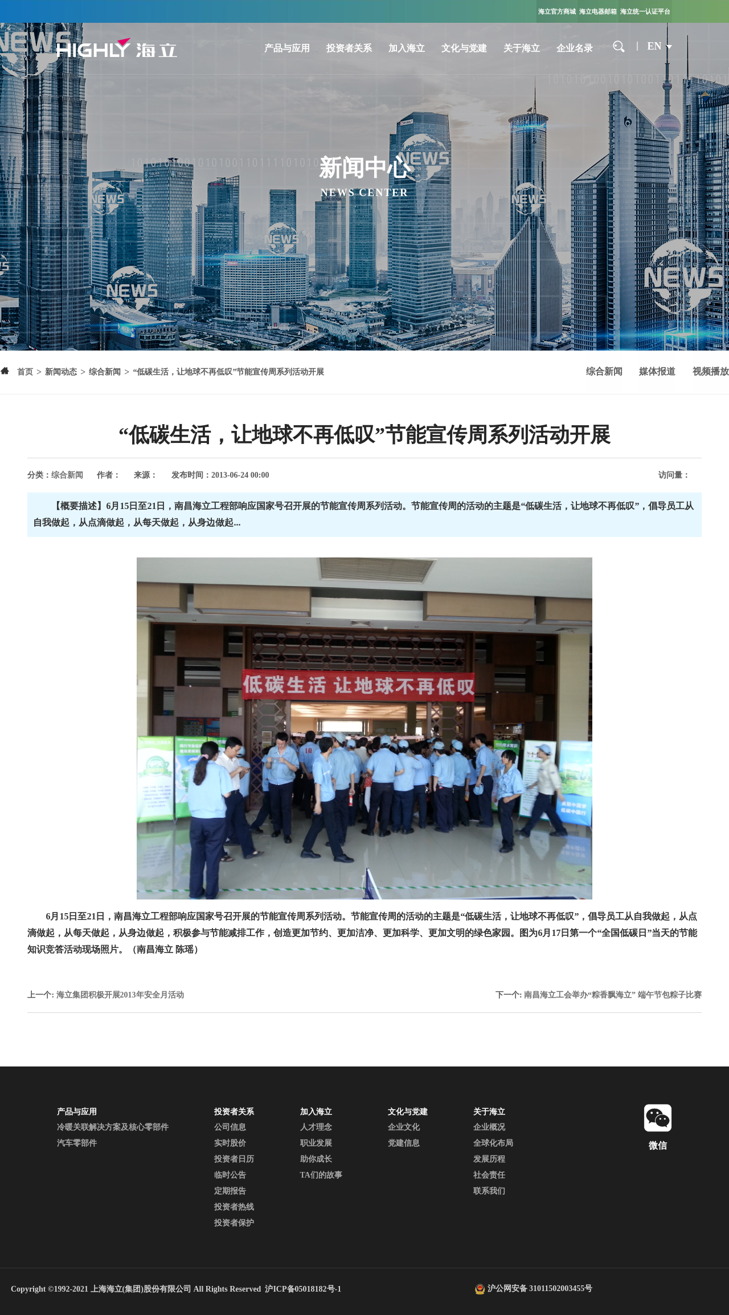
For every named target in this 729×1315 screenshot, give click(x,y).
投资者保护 (234, 1223)
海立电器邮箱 (598, 11)
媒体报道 (656, 372)
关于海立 (520, 48)
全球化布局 (493, 1143)
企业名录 (573, 48)
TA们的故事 (321, 1175)
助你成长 (316, 1159)
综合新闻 (601, 372)
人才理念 (316, 1127)
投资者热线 (234, 1207)
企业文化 (404, 1127)
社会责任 (489, 1175)
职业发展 (316, 1143)
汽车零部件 (77, 1143)
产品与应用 (285, 48)
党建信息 (404, 1143)
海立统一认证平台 (645, 11)
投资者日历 (234, 1159)
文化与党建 (463, 48)
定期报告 (230, 1191)
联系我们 (489, 1191)
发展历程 (489, 1159)
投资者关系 (347, 48)
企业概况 (489, 1127)
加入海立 (405, 48)
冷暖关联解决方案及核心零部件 (113, 1127)
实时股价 (230, 1143)
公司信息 (230, 1127)
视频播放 (711, 372)
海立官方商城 (557, 11)
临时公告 (230, 1175)
